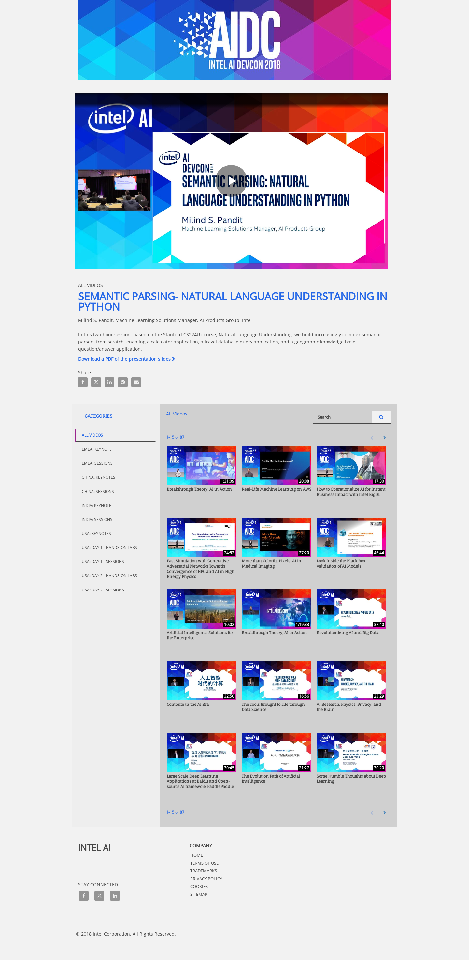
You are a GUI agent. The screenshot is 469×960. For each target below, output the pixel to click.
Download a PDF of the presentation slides (126, 359)
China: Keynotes (98, 477)
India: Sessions (97, 519)
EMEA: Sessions (97, 463)
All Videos (92, 435)
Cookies (199, 886)
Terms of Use (204, 863)
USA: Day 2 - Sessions (103, 590)
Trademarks (203, 871)
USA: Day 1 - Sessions (103, 561)
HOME (196, 855)
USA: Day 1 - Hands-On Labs (109, 547)
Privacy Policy (206, 878)
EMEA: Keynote (97, 449)
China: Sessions (98, 491)
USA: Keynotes (96, 533)
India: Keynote (96, 505)
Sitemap (198, 894)
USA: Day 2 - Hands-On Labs (109, 575)
